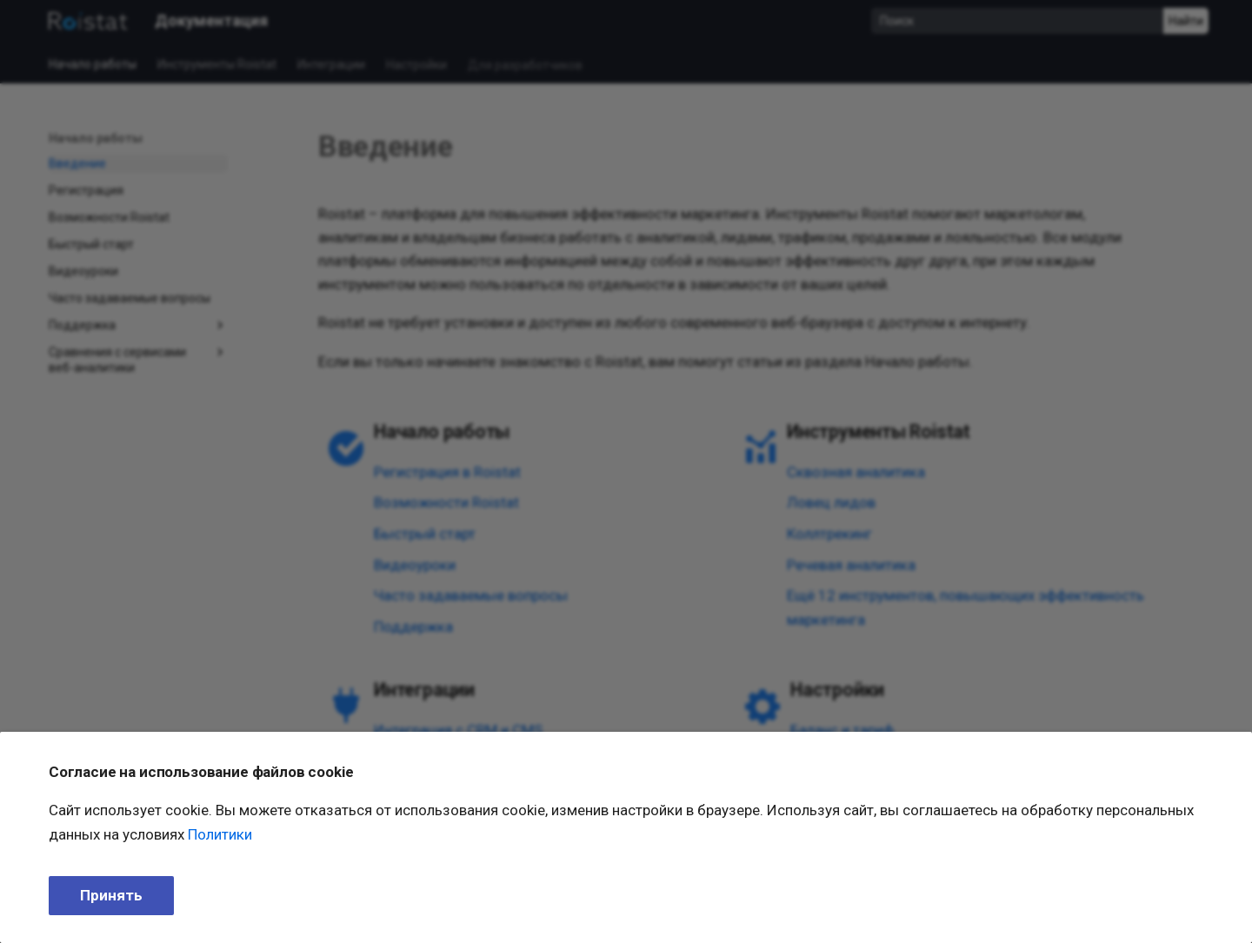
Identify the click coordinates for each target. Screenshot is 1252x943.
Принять (111, 895)
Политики (220, 834)
